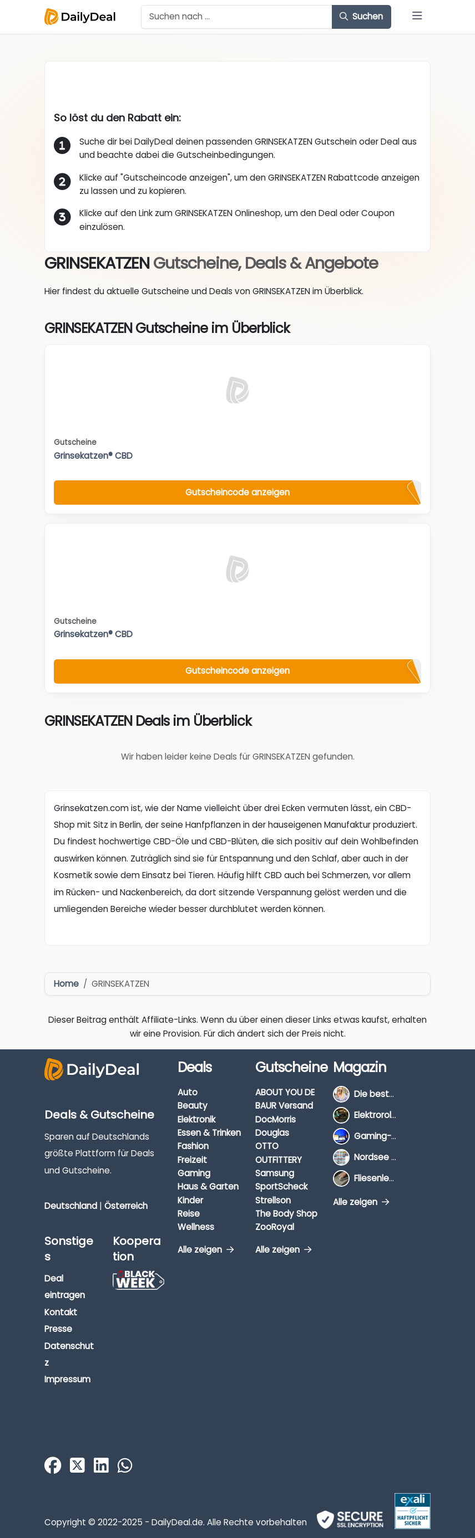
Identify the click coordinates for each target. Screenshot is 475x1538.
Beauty (193, 1105)
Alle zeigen (206, 1249)
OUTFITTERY (278, 1160)
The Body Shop (286, 1213)
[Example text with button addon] (236, 17)
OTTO (267, 1146)
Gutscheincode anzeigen (237, 492)
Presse (58, 1329)
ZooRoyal (274, 1227)
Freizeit (192, 1160)
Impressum (67, 1379)
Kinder (190, 1200)
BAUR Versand (284, 1105)
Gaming (194, 1173)
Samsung (274, 1173)
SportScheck (281, 1186)
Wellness (196, 1227)
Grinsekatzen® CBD (93, 456)
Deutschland (70, 1206)
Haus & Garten (208, 1186)
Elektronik (196, 1119)
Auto (188, 1092)
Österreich (126, 1206)
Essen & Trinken (209, 1133)
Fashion (193, 1146)
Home (66, 984)
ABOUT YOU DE (285, 1092)
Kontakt (60, 1312)
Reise (189, 1213)
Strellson (273, 1200)
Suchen (361, 16)
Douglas (272, 1133)
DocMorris (275, 1119)
